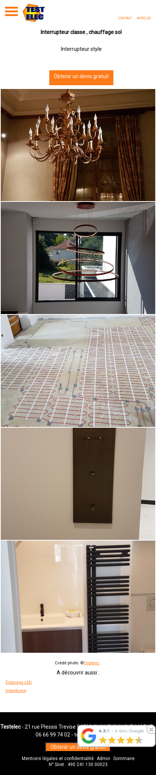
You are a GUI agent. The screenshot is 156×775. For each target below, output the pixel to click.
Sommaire (124, 758)
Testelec (91, 663)
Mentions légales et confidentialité (58, 758)
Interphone (16, 690)
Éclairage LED (19, 682)
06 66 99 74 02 (53, 735)
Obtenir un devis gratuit (78, 76)
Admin (103, 758)
